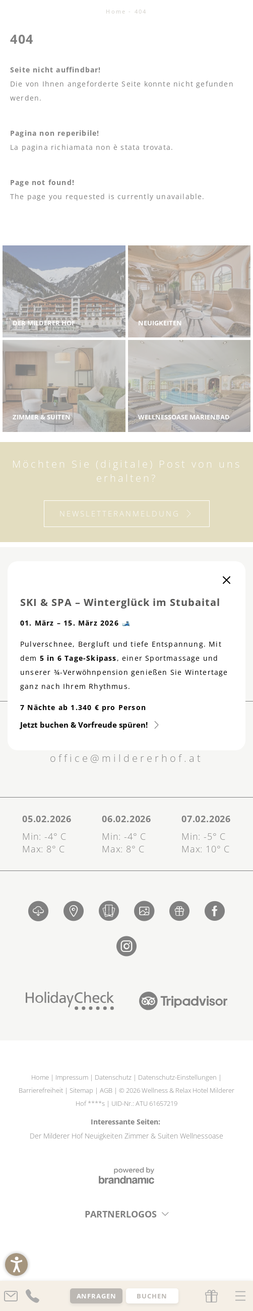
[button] (16, 1264)
